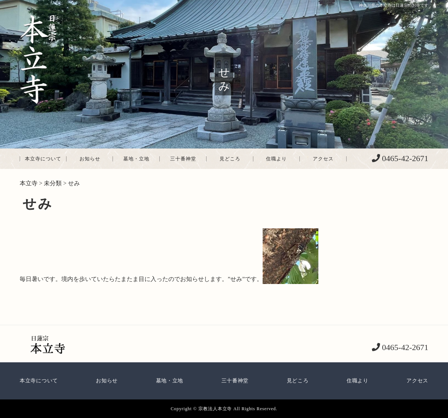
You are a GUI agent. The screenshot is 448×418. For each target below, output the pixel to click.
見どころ (230, 158)
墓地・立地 (136, 158)
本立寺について (43, 158)
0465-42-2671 (404, 158)
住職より (276, 158)
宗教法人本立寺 (215, 408)
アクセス (323, 158)
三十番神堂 (183, 158)
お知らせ (89, 158)
